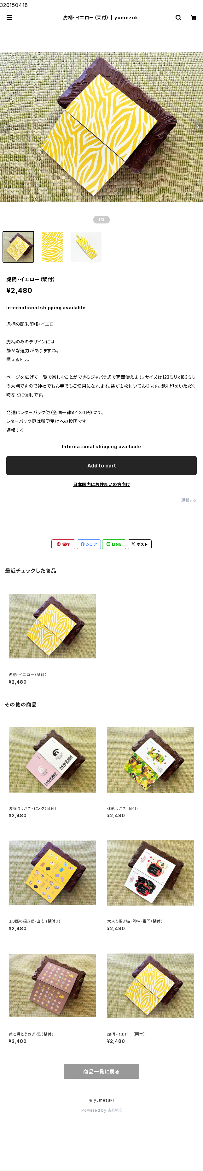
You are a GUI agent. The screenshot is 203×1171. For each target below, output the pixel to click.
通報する (189, 500)
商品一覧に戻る (101, 1071)
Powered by (101, 1110)
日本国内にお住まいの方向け (101, 484)
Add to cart (101, 465)
